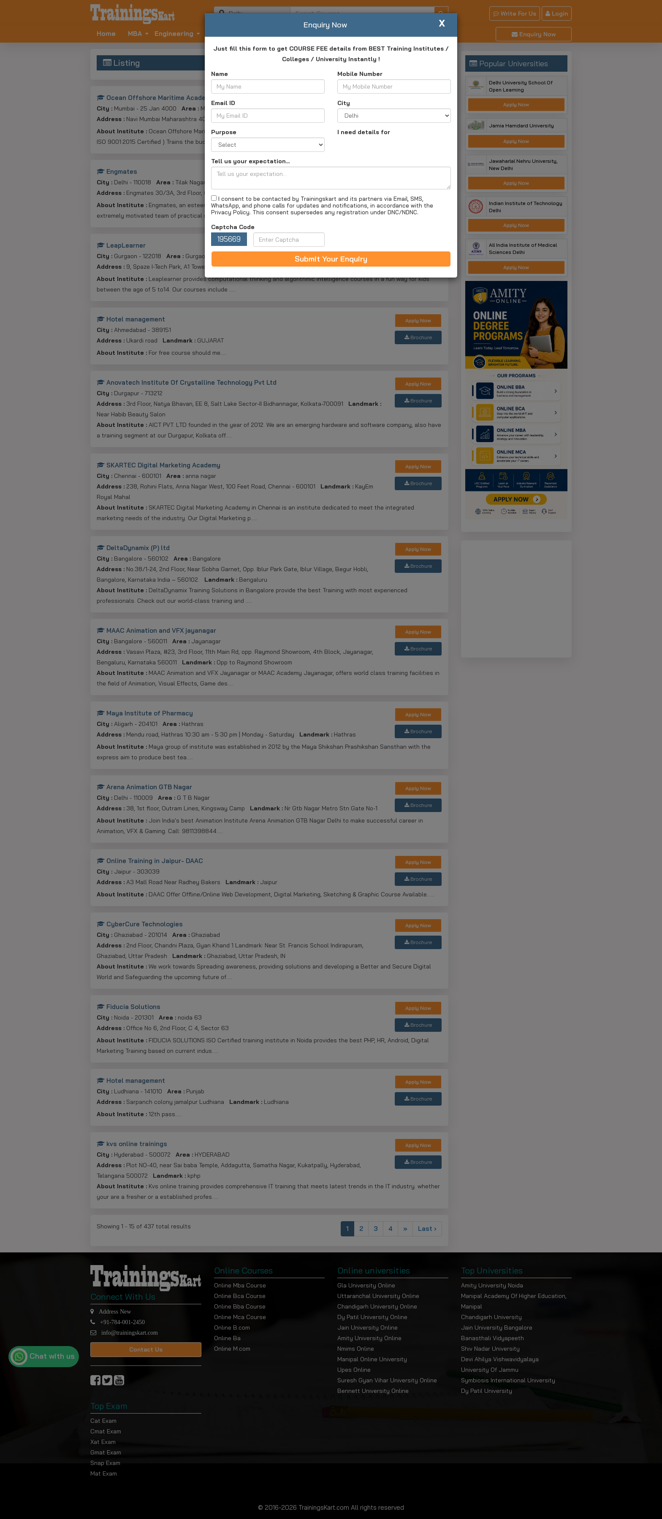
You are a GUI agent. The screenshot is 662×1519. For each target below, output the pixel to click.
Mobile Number (360, 74)
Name (219, 74)
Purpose (223, 132)
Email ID (223, 103)
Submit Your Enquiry (331, 259)
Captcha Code (233, 227)
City (343, 103)
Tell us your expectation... (250, 161)
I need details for (363, 132)
